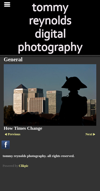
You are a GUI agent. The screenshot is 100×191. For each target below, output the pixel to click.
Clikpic (24, 165)
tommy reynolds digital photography (50, 27)
